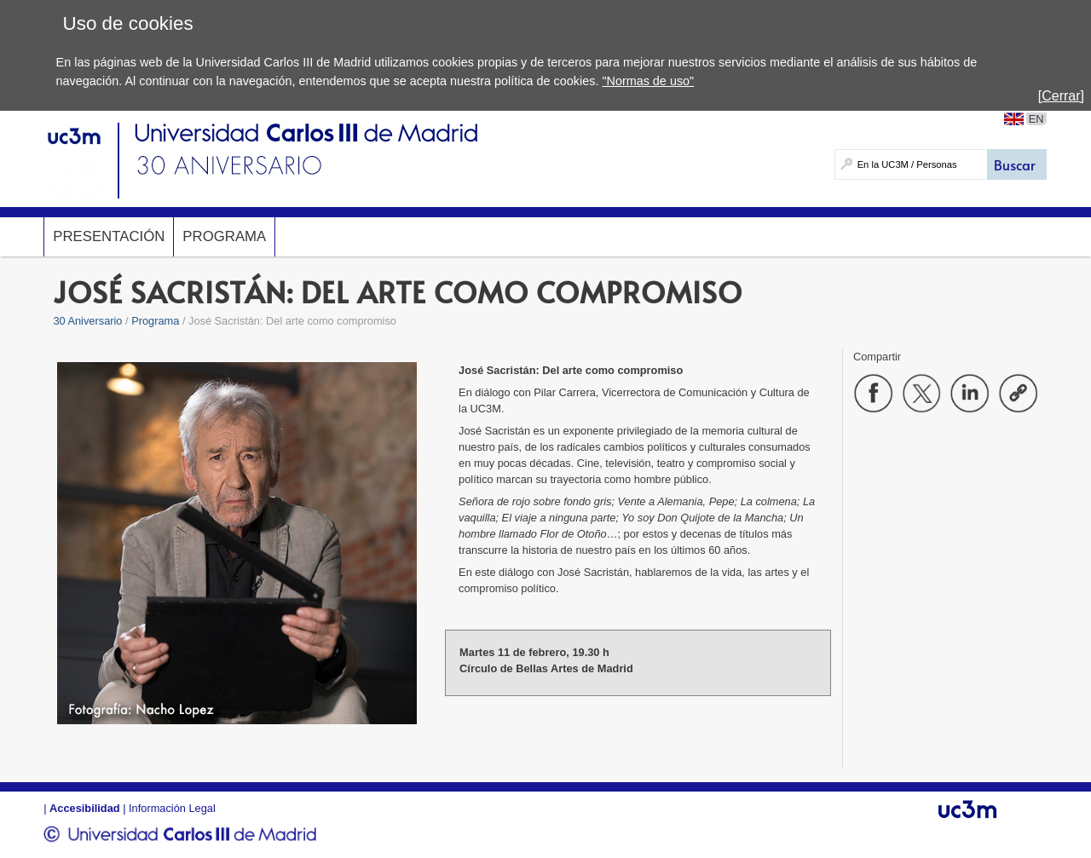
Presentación (109, 236)
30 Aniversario (87, 320)
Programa (224, 236)
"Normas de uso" (648, 81)
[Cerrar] (1061, 96)
